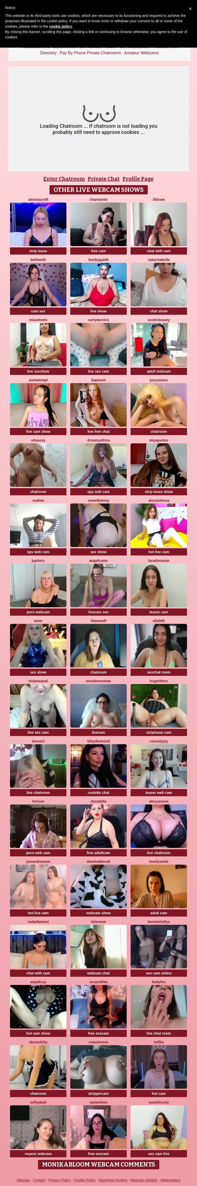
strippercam (98, 1093)
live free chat (98, 431)
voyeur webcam (38, 1154)
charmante (99, 199)
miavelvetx (38, 320)
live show (98, 311)
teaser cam (158, 612)
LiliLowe (159, 199)
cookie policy (60, 26)
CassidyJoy (159, 741)
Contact (39, 1180)
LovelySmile (159, 861)
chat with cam (159, 251)
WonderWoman (98, 681)
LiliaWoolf (98, 621)
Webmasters (170, 1180)
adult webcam (159, 371)
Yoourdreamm (38, 861)
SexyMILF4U (98, 982)
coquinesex (98, 1042)
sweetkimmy (98, 500)
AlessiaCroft (38, 199)
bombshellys (159, 922)
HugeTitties (159, 681)
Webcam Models (144, 1180)
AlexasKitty (38, 1042)
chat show (159, 311)
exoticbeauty (159, 320)
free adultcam (98, 853)
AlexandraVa (159, 500)
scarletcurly (159, 1102)
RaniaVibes (98, 1102)
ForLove (38, 801)
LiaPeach (98, 380)
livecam (98, 732)
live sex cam (98, 371)
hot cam (159, 1093)
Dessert (38, 741)
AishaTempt (38, 380)
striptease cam (158, 732)
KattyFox (159, 982)
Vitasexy (38, 440)
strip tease (38, 251)
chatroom (159, 431)
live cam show (38, 431)
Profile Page (138, 179)
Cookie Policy (85, 1180)
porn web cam (38, 853)
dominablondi (98, 861)
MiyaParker (159, 440)
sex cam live (159, 1154)
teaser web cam (158, 793)
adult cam (158, 913)
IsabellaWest (38, 922)
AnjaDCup (38, 982)
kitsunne (98, 922)
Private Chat (104, 179)
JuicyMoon (159, 380)
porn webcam (38, 612)
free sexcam (98, 1033)
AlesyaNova (159, 801)
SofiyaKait (38, 1102)
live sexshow (38, 371)
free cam (98, 251)
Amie (38, 621)
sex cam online (159, 973)
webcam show (98, 913)
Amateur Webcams (141, 53)
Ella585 (159, 621)
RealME (38, 500)
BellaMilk (38, 260)
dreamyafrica (98, 440)
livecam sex (98, 612)
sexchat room (158, 672)
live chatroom (38, 793)
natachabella (159, 260)
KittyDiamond (98, 741)
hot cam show (38, 1033)
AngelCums (98, 561)
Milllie (159, 1042)
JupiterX (38, 561)
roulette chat (98, 793)
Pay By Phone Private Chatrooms (90, 53)
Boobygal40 (98, 260)
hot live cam (159, 552)
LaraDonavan (158, 561)
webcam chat (98, 973)
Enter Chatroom (64, 179)
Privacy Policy (59, 1180)
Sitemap (22, 1180)
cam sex (38, 311)
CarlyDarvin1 (98, 320)
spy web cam (98, 492)
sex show (98, 552)
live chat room (159, 1033)
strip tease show (159, 492)
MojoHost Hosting (113, 1180)
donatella (98, 801)
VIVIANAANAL (38, 681)
